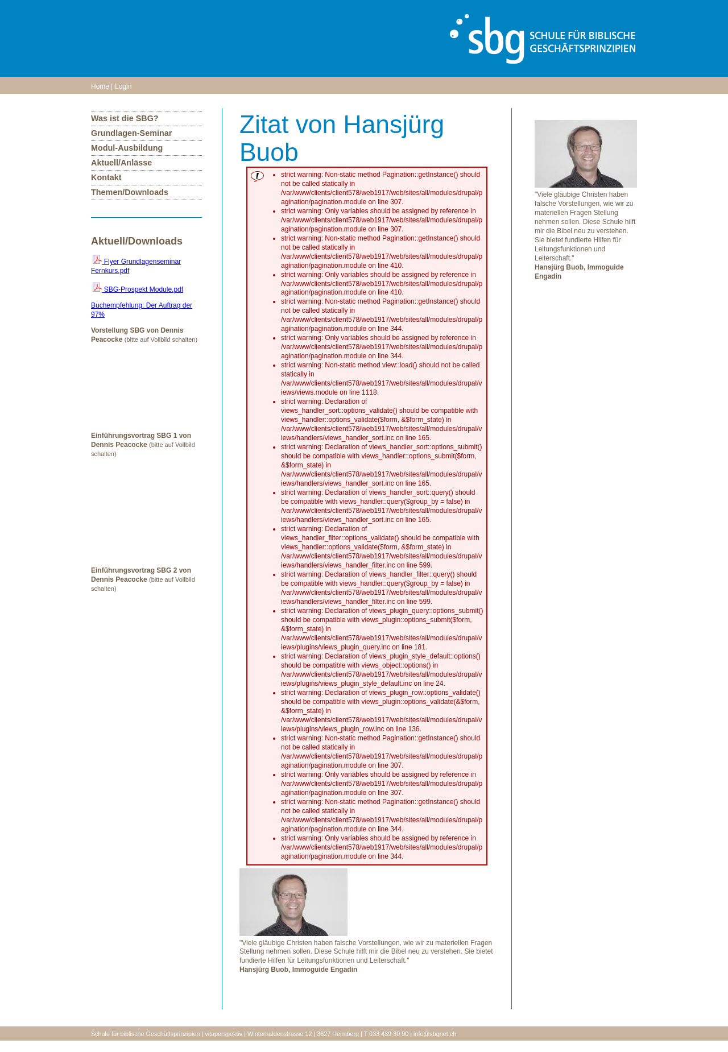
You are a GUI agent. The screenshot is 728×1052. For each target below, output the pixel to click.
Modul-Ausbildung (127, 147)
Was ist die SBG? (125, 118)
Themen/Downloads (129, 192)
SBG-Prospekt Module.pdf (138, 289)
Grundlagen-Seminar (131, 133)
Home (100, 86)
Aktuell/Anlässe (121, 162)
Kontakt (106, 177)
